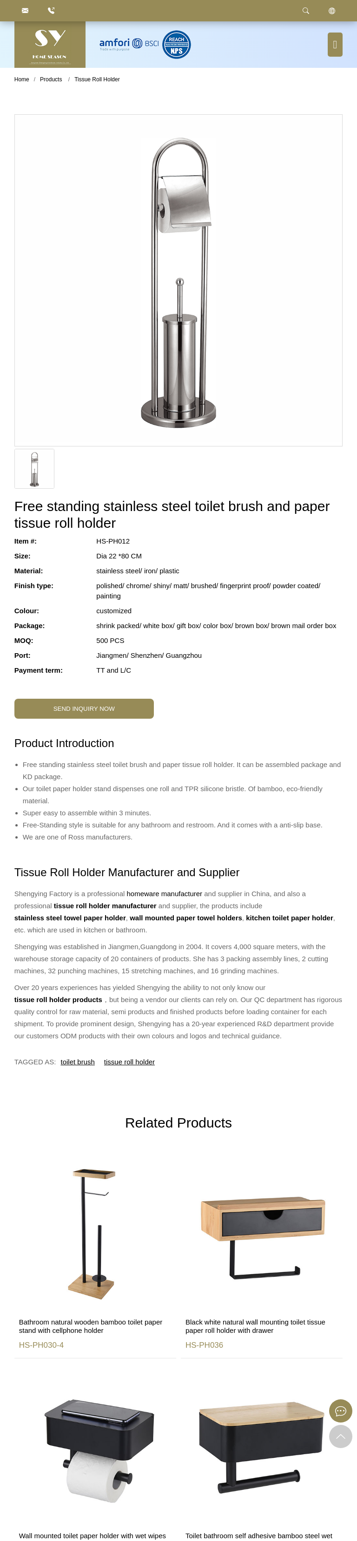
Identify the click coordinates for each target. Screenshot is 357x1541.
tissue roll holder (129, 1062)
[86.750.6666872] (51, 10)
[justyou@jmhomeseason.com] (25, 10)
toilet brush (77, 1062)
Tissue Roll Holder (97, 79)
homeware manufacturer (165, 894)
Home (21, 79)
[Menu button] (335, 45)
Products (51, 79)
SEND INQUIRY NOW (84, 708)
